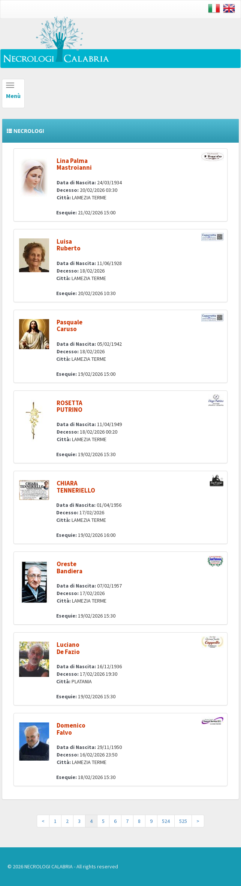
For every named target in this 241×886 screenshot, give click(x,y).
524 (166, 821)
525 (183, 821)
